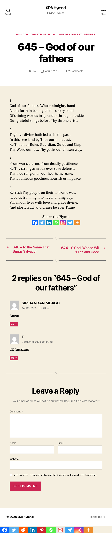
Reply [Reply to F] (14, 359)
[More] (77, 223)
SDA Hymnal (56, 8)
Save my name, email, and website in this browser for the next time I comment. (55, 476)
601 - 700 (20, 35)
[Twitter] (42, 223)
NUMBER (92, 35)
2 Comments (76, 71)
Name (13, 444)
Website (14, 459)
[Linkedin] (49, 223)
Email (61, 444)
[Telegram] (70, 223)
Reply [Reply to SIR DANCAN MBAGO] (14, 325)
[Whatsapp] (56, 223)
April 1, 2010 (52, 71)
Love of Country (71, 35)
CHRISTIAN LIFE (40, 35)
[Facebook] (35, 223)
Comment (16, 412)
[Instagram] (63, 223)
